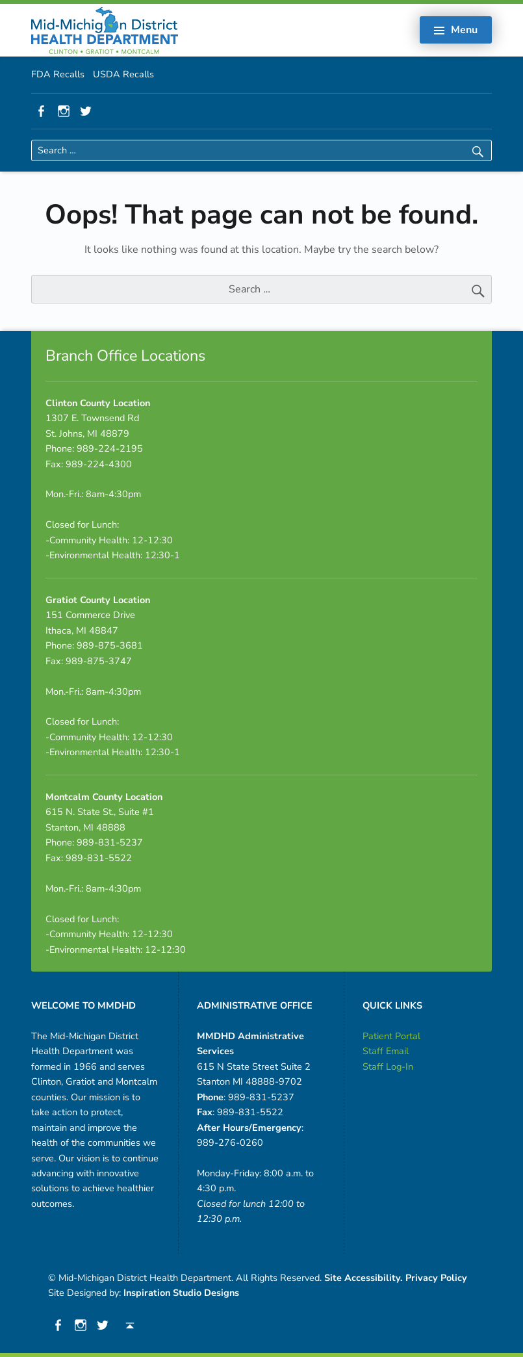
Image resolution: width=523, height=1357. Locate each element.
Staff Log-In (388, 1066)
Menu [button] (464, 30)
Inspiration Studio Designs (181, 1292)
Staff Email (386, 1050)
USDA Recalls (123, 74)
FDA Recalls (57, 74)
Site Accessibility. (363, 1277)
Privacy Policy (436, 1277)
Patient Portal (391, 1035)
